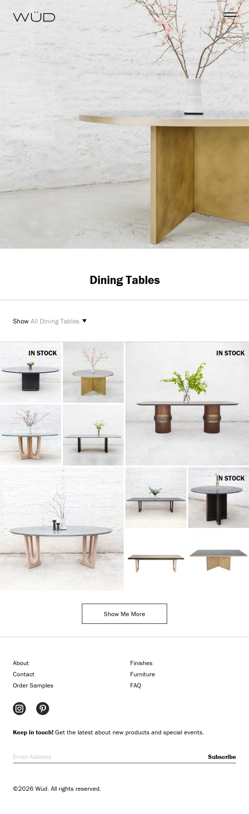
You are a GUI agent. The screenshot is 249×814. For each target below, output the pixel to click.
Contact (23, 674)
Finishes (141, 663)
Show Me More (124, 614)
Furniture (142, 674)
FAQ (135, 685)
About (21, 663)
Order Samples (33, 685)
